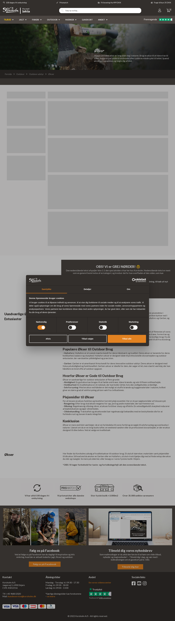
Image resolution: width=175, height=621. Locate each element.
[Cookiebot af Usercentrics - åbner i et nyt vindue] (134, 280)
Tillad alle (126, 339)
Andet (101, 19)
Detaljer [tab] (87, 289)
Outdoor (52, 19)
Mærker (69, 19)
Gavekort (87, 19)
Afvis (48, 339)
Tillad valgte (87, 339)
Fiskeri (35, 19)
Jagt (21, 19)
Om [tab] (128, 289)
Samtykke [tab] (46, 289)
